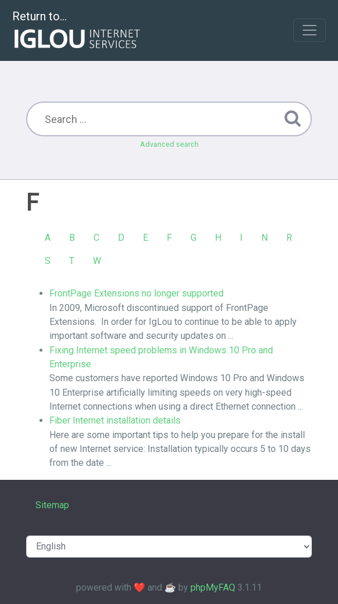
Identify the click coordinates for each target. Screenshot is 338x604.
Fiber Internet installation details (115, 420)
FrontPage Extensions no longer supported (136, 293)
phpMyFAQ (212, 587)
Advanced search (169, 144)
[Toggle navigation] (309, 30)
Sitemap (52, 505)
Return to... (77, 31)
